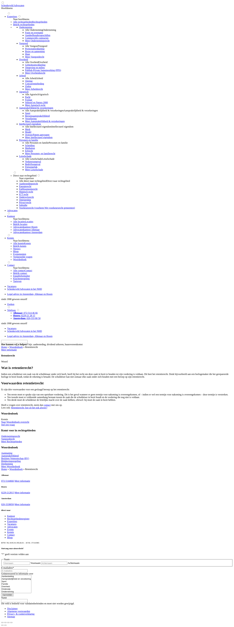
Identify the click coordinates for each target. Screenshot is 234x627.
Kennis (10, 532)
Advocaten (12, 527)
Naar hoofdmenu (21, 19)
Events (10, 529)
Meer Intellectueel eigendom (39, 137)
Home (4, 347)
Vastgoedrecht (8, 439)
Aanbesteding (16, 576)
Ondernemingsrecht (10, 436)
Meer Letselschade (34, 169)
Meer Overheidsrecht (35, 73)
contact (47, 405)
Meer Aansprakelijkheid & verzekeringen (45, 121)
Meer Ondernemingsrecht (37, 40)
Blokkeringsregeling (11, 461)
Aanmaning (6, 453)
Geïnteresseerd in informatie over (17, 573)
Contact (11, 535)
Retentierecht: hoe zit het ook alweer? (29, 407)
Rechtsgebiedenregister (18, 518)
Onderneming (16, 591)
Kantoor (11, 516)
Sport (16, 581)
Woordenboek (16, 347)
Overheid (16, 586)
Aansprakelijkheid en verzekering (16, 579)
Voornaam (35, 563)
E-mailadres (7, 568)
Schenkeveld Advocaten (12, 5)
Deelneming (7, 464)
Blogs (10, 537)
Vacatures (11, 524)
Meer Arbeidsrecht (34, 89)
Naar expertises (26, 178)
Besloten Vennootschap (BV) (15, 458)
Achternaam (73, 563)
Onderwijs (16, 589)
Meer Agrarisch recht (35, 105)
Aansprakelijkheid (10, 455)
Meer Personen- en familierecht (40, 153)
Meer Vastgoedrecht (34, 57)
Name (4, 597)
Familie (16, 584)
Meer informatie (22, 481)
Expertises (12, 521)
